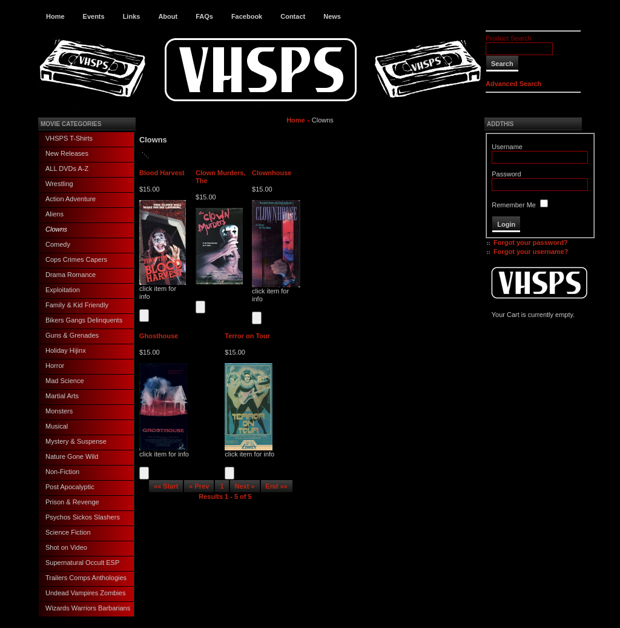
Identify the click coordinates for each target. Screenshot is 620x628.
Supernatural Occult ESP (82, 562)
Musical (56, 426)
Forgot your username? (530, 251)
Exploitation (62, 289)
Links (131, 16)
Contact (292, 16)
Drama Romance (70, 274)
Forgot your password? (530, 242)
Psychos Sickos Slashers (82, 517)
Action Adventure (70, 198)
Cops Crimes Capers (76, 259)
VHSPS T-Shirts (69, 138)
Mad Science (64, 380)
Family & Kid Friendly (76, 305)
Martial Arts (62, 395)
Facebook (246, 16)
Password (506, 174)
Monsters (59, 411)
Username (507, 146)
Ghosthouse (158, 335)
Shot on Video (66, 547)
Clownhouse (271, 172)
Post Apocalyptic (69, 486)
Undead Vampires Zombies (85, 592)
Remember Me (514, 205)
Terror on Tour (247, 335)
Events (94, 16)
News (332, 16)
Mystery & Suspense (76, 441)
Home (55, 16)
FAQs (204, 16)
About (167, 16)
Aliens (54, 214)
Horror (54, 365)
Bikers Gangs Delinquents (83, 320)
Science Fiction (68, 532)
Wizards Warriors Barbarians (87, 608)
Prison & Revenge (72, 502)
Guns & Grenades (72, 335)
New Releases (66, 153)
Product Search (509, 38)
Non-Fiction (62, 471)
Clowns (56, 229)
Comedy (57, 244)
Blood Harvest (162, 172)
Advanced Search (513, 83)
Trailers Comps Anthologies (86, 577)
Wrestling (59, 183)
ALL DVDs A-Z (66, 168)
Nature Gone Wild (71, 456)
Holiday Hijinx (65, 350)
